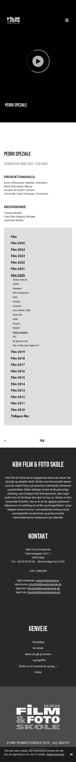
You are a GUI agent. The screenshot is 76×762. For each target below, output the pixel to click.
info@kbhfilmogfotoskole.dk (45, 584)
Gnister (16, 301)
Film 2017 (18, 365)
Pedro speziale (20, 332)
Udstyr (38, 672)
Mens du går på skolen (38, 654)
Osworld (17, 305)
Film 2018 (18, 358)
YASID (16, 283)
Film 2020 (18, 275)
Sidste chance (20, 279)
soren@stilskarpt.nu (47, 580)
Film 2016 (18, 371)
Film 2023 (18, 256)
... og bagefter (38, 660)
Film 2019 (18, 352)
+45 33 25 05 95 (26, 561)
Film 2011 (18, 403)
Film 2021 (18, 269)
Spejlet (16, 327)
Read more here (55, 754)
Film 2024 (18, 249)
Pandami (17, 288)
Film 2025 (18, 243)
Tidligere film (20, 416)
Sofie (15, 319)
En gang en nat (20, 341)
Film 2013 (18, 390)
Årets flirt (17, 314)
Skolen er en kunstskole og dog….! (38, 666)
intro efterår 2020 (21, 310)
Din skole (38, 648)
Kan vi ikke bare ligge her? (26, 345)
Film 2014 (18, 384)
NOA (15, 297)
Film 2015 (18, 377)
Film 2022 (18, 262)
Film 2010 (18, 410)
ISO (14, 336)
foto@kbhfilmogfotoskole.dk (44, 592)
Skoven (16, 323)
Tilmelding (38, 642)
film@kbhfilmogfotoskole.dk (44, 588)
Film (14, 237)
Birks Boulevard (21, 292)
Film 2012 (18, 397)
